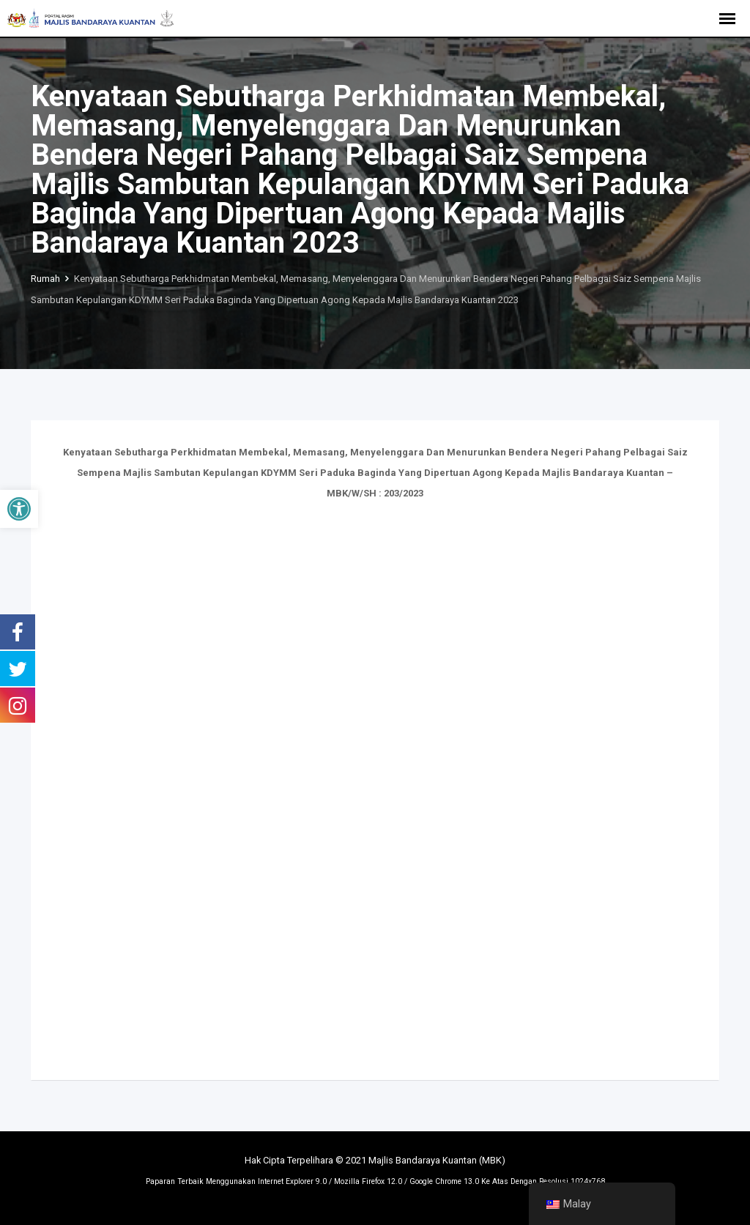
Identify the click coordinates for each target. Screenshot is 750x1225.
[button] (19, 509)
